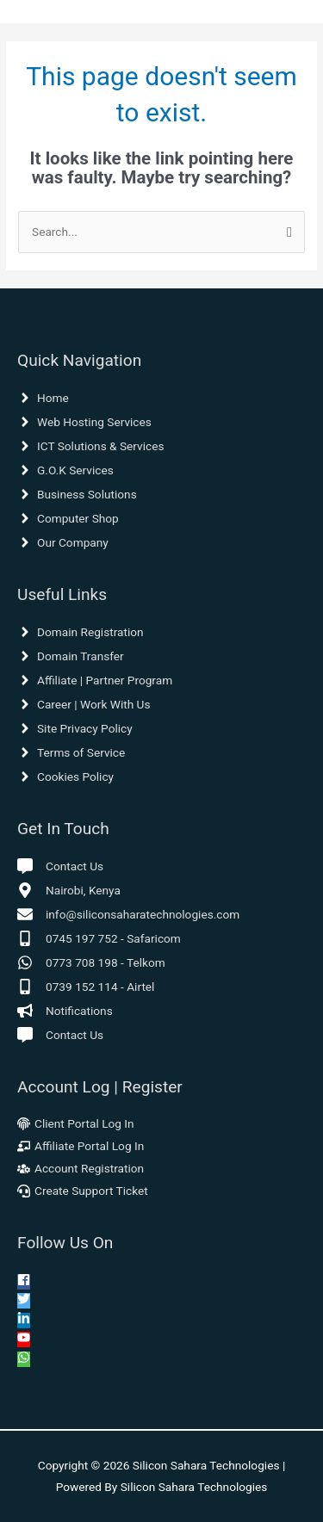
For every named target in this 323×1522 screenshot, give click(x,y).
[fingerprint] (75, 1123)
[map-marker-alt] (69, 890)
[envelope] (128, 914)
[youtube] (23, 1339)
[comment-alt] (60, 866)
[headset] (82, 1190)
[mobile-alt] (99, 938)
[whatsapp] (91, 962)
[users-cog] (80, 1168)
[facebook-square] (23, 1282)
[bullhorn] (65, 1010)
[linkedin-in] (23, 1320)
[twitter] (23, 1301)
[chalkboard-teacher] (80, 1146)
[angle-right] (43, 397)
